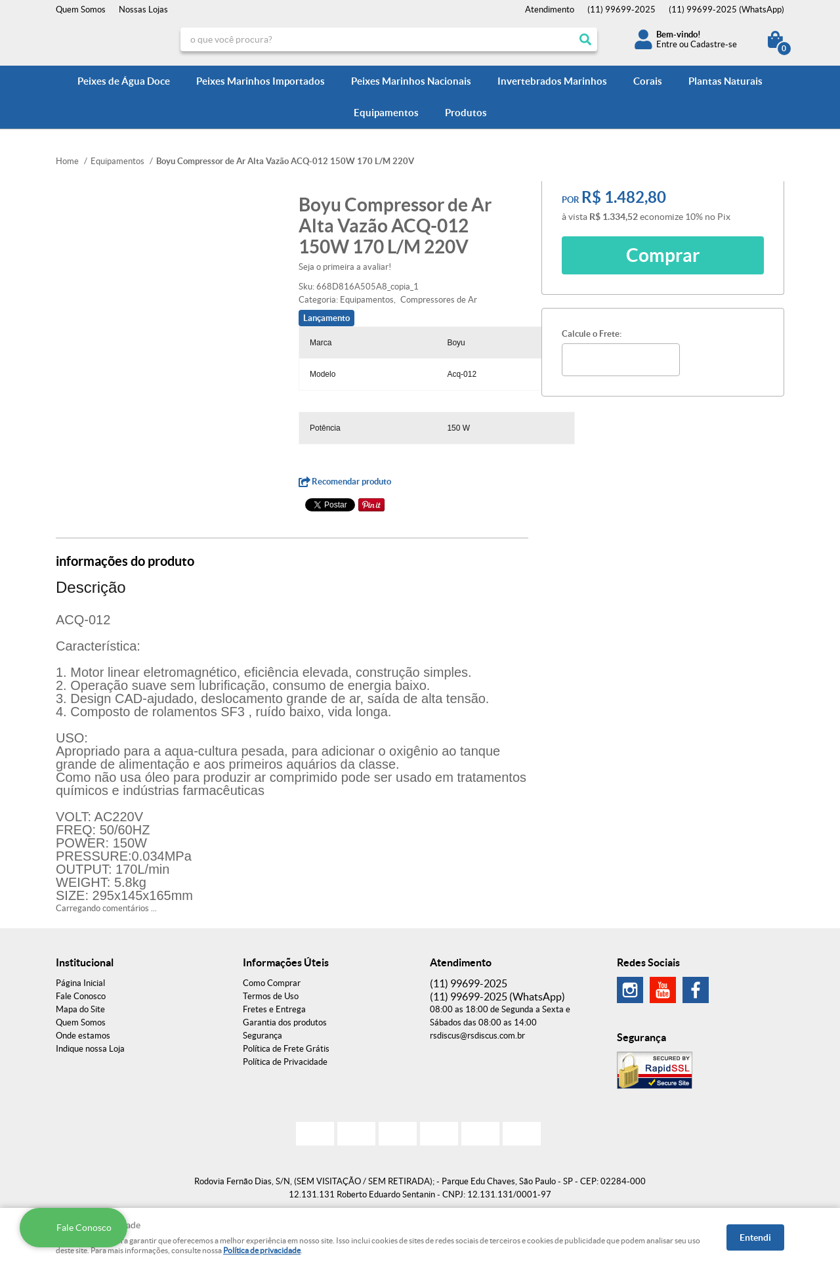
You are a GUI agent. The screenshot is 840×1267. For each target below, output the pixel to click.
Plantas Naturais (725, 81)
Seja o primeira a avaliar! (345, 267)
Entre (666, 44)
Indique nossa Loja (90, 1049)
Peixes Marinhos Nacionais (411, 81)
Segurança (262, 1036)
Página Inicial (80, 983)
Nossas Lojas (143, 9)
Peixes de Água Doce (123, 81)
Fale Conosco (81, 996)
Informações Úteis (286, 962)
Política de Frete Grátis (286, 1049)
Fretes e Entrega (274, 1009)
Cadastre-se (713, 44)
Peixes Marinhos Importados (260, 81)
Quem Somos (81, 9)
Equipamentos (386, 112)
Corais (647, 81)
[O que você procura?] (585, 39)
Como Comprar (272, 983)
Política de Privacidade (285, 1062)
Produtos (466, 112)
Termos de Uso (271, 996)
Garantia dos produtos (285, 1022)
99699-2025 (621, 9)
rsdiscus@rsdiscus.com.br (477, 1036)
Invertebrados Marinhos (552, 81)
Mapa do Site (80, 1009)
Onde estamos (83, 1036)
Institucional (85, 962)
